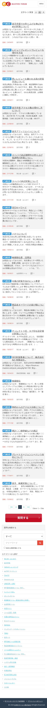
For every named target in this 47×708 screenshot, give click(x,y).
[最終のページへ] (28, 507)
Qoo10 (6, 575)
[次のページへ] (24, 507)
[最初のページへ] (11, 507)
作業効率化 (8, 670)
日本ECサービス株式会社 (22, 705)
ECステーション (9, 621)
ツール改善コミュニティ (12, 650)
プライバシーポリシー (35, 701)
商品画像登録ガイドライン (13, 646)
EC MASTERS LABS (10, 675)
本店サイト (8, 608)
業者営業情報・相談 (11, 658)
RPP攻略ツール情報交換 (12, 642)
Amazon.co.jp (9, 579)
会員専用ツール (9, 604)
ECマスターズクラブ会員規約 (15, 701)
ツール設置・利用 (10, 613)
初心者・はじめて (10, 559)
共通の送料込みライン (11, 617)
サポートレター (9, 683)
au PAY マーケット (10, 571)
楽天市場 (7, 563)
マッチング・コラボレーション (14, 629)
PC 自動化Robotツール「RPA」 (15, 654)
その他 (6, 687)
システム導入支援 (10, 662)
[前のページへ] (16, 507)
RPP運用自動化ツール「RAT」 (14, 588)
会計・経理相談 (9, 666)
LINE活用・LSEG (9, 584)
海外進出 (7, 625)
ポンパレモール (9, 596)
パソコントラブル (10, 679)
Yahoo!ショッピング (11, 567)
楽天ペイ (7, 637)
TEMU (6, 633)
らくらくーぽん (9, 592)
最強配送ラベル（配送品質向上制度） (17, 600)
